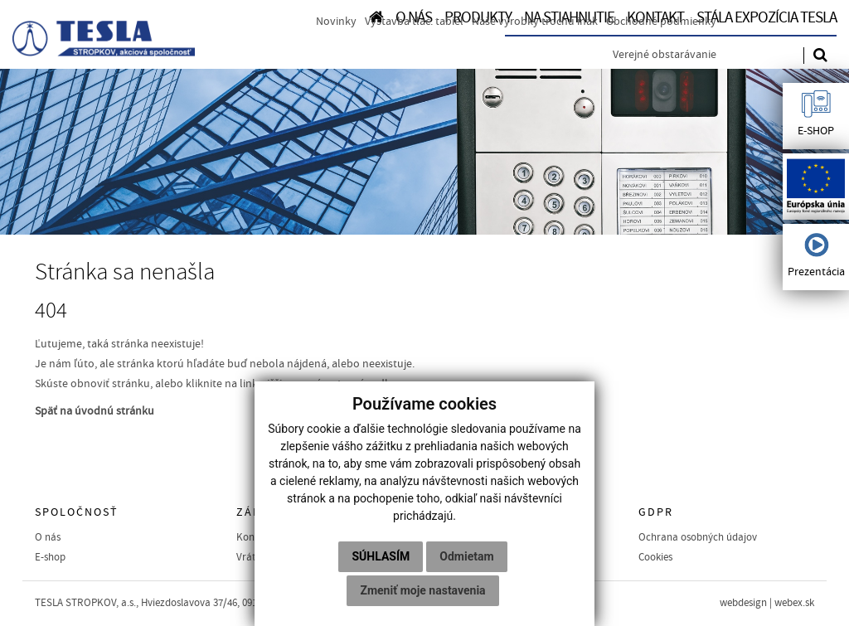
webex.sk (794, 602)
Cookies (655, 557)
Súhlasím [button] (381, 556)
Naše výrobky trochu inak (535, 21)
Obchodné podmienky (661, 21)
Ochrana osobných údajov (697, 537)
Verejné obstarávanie (664, 54)
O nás (48, 537)
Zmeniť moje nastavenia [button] (422, 590)
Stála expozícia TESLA (766, 17)
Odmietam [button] (466, 556)
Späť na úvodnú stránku (94, 411)
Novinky (336, 21)
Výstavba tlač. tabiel (414, 21)
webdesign (743, 602)
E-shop (50, 557)
